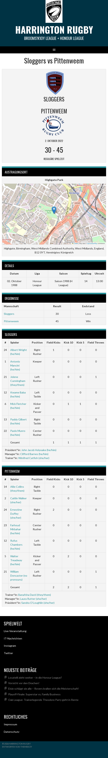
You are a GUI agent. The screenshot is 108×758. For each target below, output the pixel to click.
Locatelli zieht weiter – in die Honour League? (35, 677)
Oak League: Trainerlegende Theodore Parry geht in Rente (43, 699)
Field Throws (96, 342)
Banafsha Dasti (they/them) (34, 594)
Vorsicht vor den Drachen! (23, 683)
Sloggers (9, 313)
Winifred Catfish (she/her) (33, 458)
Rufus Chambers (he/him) (16, 544)
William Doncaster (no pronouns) (18, 575)
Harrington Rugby (54, 29)
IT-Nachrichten (13, 638)
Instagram (10, 645)
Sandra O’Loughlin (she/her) (37, 602)
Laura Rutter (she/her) (33, 598)
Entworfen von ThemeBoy (17, 746)
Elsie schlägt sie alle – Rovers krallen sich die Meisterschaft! (43, 688)
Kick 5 (80, 342)
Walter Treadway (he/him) (16, 560)
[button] (54, 210)
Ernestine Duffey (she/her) (16, 513)
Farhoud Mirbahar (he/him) (15, 529)
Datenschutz (11, 731)
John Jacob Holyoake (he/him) (38, 450)
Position (37, 342)
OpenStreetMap (92, 243)
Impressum (10, 724)
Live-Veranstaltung (15, 631)
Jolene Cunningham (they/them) (17, 380)
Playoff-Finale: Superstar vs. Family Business (34, 694)
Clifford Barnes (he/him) (34, 454)
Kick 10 (68, 342)
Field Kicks (53, 342)
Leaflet (75, 243)
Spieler (14, 342)
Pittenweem (11, 321)
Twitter (8, 653)
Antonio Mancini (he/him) (15, 365)
